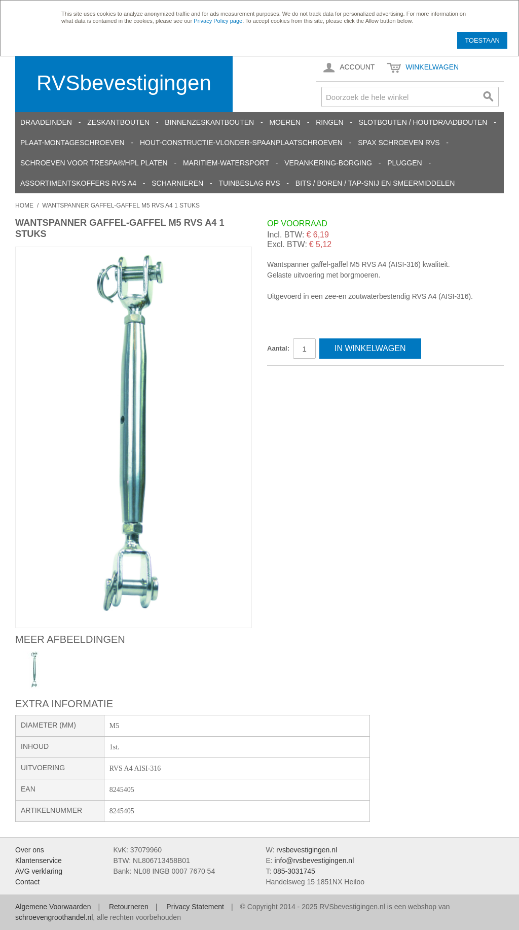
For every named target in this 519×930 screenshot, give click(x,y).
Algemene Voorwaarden (53, 907)
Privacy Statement (195, 907)
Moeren (284, 122)
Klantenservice (38, 860)
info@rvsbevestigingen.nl (314, 860)
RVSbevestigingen (123, 83)
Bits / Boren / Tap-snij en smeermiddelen (375, 183)
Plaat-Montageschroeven (72, 143)
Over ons (29, 850)
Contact (27, 882)
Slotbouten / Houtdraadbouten (423, 122)
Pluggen (404, 163)
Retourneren (129, 907)
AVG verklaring (38, 871)
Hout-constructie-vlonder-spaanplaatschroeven (241, 143)
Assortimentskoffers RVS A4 (78, 183)
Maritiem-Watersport (226, 163)
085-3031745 (294, 871)
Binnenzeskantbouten (209, 122)
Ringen (329, 122)
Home (24, 205)
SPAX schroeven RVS (398, 143)
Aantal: (278, 348)
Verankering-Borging (328, 163)
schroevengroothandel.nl (54, 917)
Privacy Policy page (218, 21)
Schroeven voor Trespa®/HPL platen (94, 163)
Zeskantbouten (118, 122)
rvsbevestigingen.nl (306, 850)
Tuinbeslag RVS (249, 183)
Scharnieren (177, 183)
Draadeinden (46, 122)
